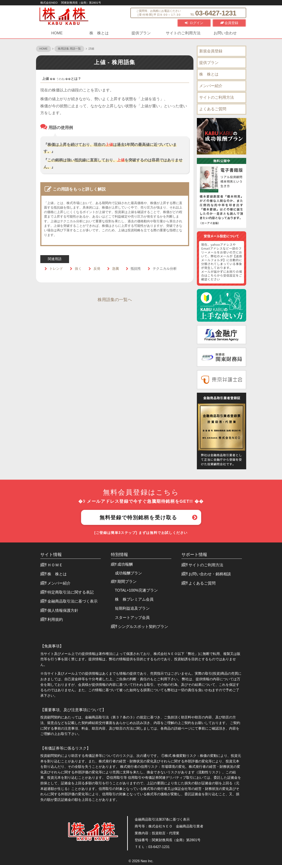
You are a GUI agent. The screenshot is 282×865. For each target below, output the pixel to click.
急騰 (115, 268)
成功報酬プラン (128, 573)
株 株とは (99, 33)
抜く (78, 268)
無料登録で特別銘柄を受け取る (138, 517)
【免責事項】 (51, 646)
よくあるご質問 (212, 109)
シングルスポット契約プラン (143, 626)
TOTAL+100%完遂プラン (136, 590)
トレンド (56, 268)
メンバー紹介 (210, 86)
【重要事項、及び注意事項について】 (73, 710)
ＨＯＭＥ (55, 565)
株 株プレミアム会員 (134, 599)
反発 (96, 268)
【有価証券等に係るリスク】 (65, 748)
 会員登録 (229, 23)
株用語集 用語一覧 (69, 48)
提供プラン (141, 33)
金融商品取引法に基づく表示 (72, 601)
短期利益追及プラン (132, 608)
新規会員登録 (210, 51)
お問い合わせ (225, 33)
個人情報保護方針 (62, 610)
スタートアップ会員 (132, 617)
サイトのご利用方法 (183, 33)
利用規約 (55, 619)
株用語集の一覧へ (115, 299)
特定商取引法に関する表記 (70, 592)
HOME (57, 33)
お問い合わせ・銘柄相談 (210, 574)
